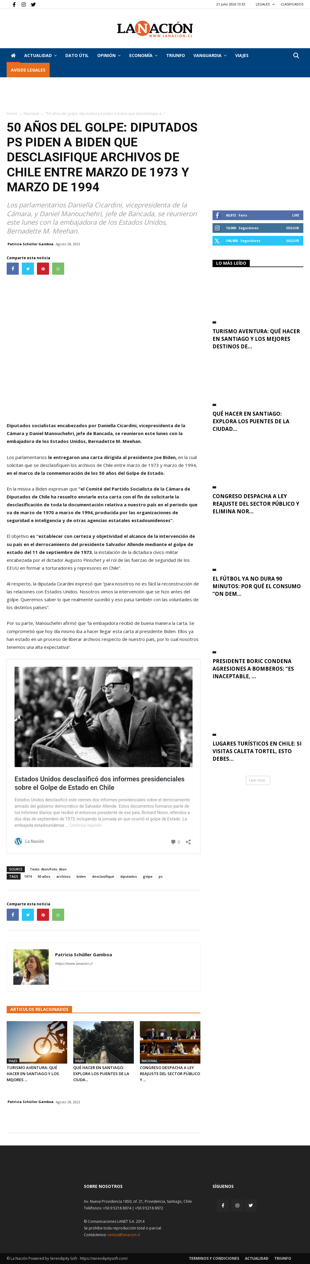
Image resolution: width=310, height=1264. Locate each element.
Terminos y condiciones (214, 1258)
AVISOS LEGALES (28, 70)
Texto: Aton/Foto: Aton (48, 869)
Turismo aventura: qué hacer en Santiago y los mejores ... (33, 1073)
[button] (296, 56)
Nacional (31, 113)
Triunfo (175, 55)
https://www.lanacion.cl (73, 963)
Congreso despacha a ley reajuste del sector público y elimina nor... (256, 504)
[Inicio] (13, 55)
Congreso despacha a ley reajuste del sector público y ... (170, 1073)
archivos (63, 876)
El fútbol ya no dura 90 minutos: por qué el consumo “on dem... (257, 586)
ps (161, 876)
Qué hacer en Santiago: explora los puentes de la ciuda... (101, 1073)
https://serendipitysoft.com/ (104, 1258)
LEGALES (265, 4)
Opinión (108, 55)
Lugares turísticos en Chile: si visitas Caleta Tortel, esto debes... (257, 751)
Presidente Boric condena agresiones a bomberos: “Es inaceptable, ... (253, 669)
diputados (128, 876)
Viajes (13, 1061)
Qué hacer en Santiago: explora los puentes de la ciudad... (251, 421)
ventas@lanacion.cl (123, 1234)
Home (12, 113)
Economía (143, 55)
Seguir (292, 228)
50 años (44, 876)
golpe (148, 876)
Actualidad (40, 55)
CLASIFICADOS (292, 4)
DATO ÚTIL (77, 55)
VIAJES (242, 55)
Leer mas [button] (257, 780)
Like (295, 215)
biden (81, 876)
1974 (27, 876)
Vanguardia (209, 55)
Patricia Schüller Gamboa (31, 244)
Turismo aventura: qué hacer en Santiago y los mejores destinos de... (256, 339)
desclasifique (103, 876)
